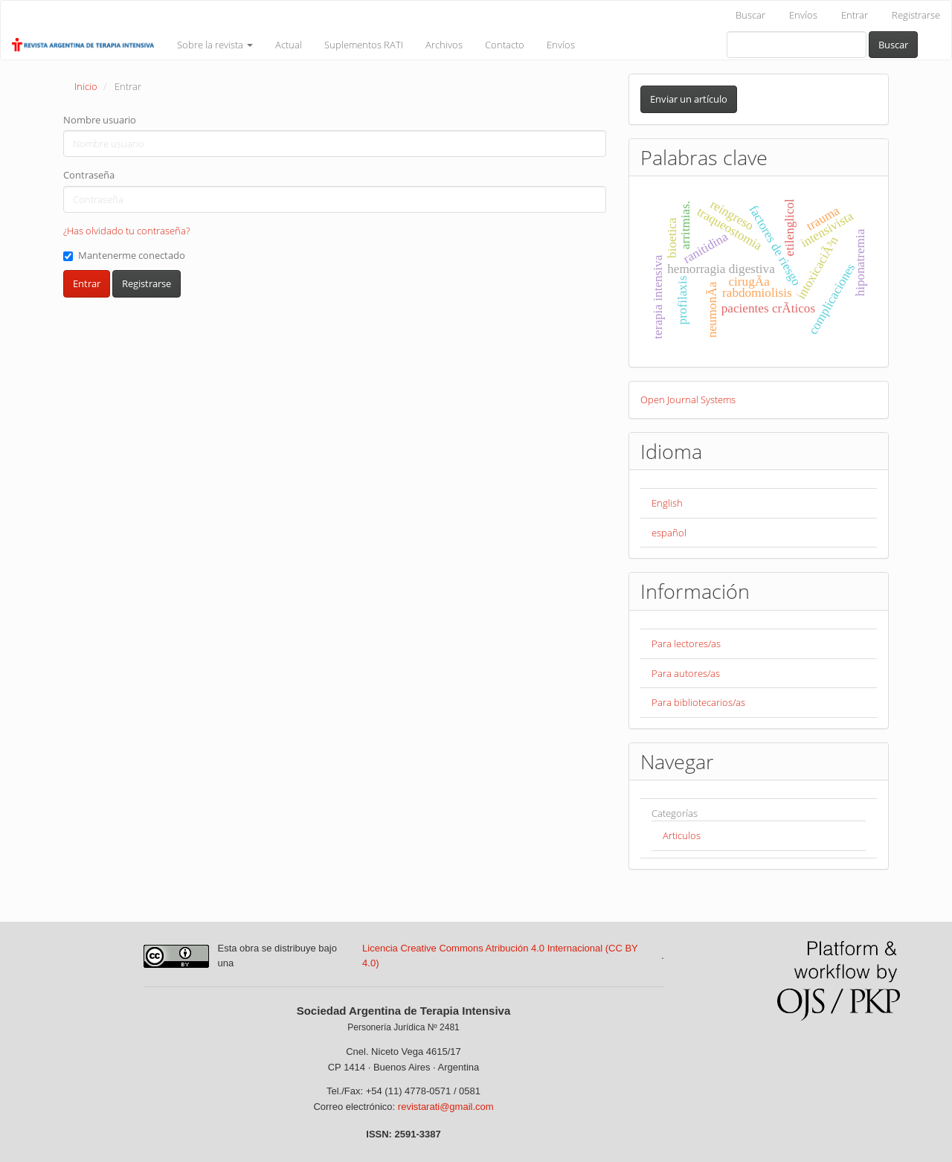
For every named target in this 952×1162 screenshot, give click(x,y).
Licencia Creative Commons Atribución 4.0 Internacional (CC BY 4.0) (499, 956)
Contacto (504, 44)
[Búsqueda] (796, 44)
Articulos (682, 835)
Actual (288, 44)
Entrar (854, 15)
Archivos (444, 44)
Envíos (803, 15)
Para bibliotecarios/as (698, 702)
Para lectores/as (686, 643)
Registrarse (916, 15)
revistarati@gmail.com (446, 1106)
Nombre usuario (99, 119)
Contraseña (89, 175)
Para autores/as (686, 673)
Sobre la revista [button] (215, 44)
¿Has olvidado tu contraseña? (126, 230)
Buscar (750, 15)
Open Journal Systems (688, 399)
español (669, 532)
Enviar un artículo (688, 99)
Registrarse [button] (146, 283)
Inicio (85, 86)
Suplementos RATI (363, 44)
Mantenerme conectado (124, 255)
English (667, 503)
